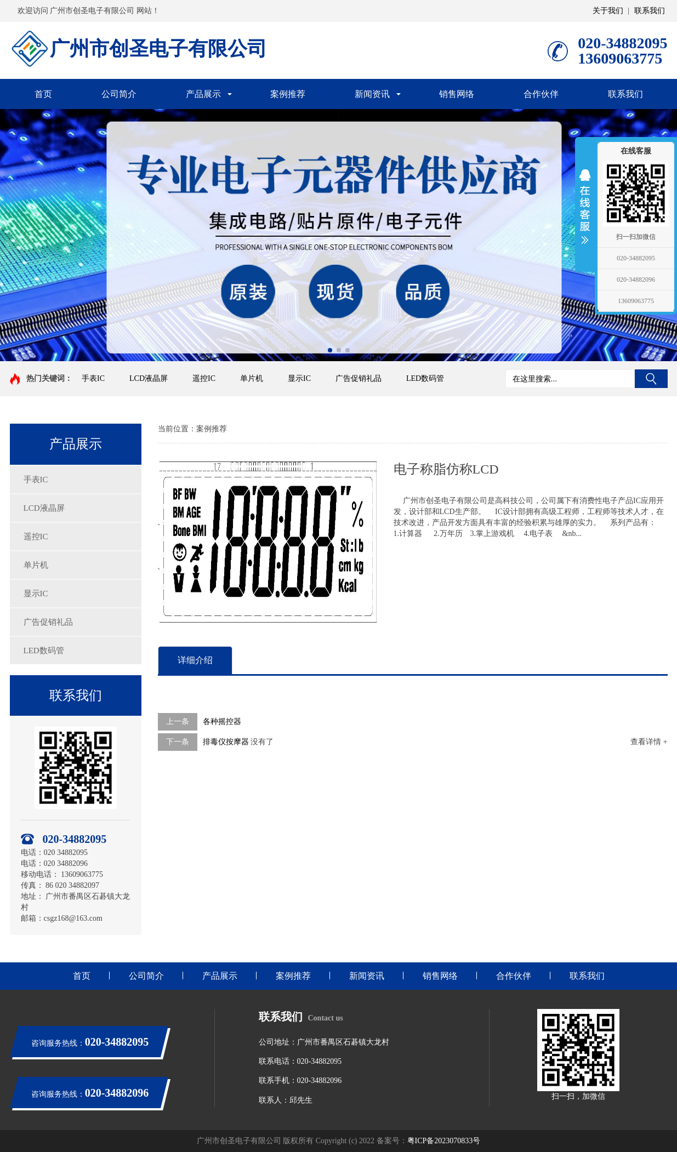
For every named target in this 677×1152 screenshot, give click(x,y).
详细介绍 (195, 660)
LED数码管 (425, 378)
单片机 (251, 378)
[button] (330, 350)
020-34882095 (636, 258)
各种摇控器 (222, 721)
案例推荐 (287, 94)
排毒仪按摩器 (226, 742)
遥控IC (203, 378)
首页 (43, 94)
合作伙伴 (541, 94)
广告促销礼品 (358, 378)
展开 (585, 206)
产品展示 (203, 94)
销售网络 (456, 94)
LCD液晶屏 (148, 378)
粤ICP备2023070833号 (444, 1141)
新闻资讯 (372, 94)
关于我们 (608, 11)
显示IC (299, 378)
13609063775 (636, 301)
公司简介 (118, 94)
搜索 (651, 378)
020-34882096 (636, 279)
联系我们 (649, 11)
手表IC (93, 378)
